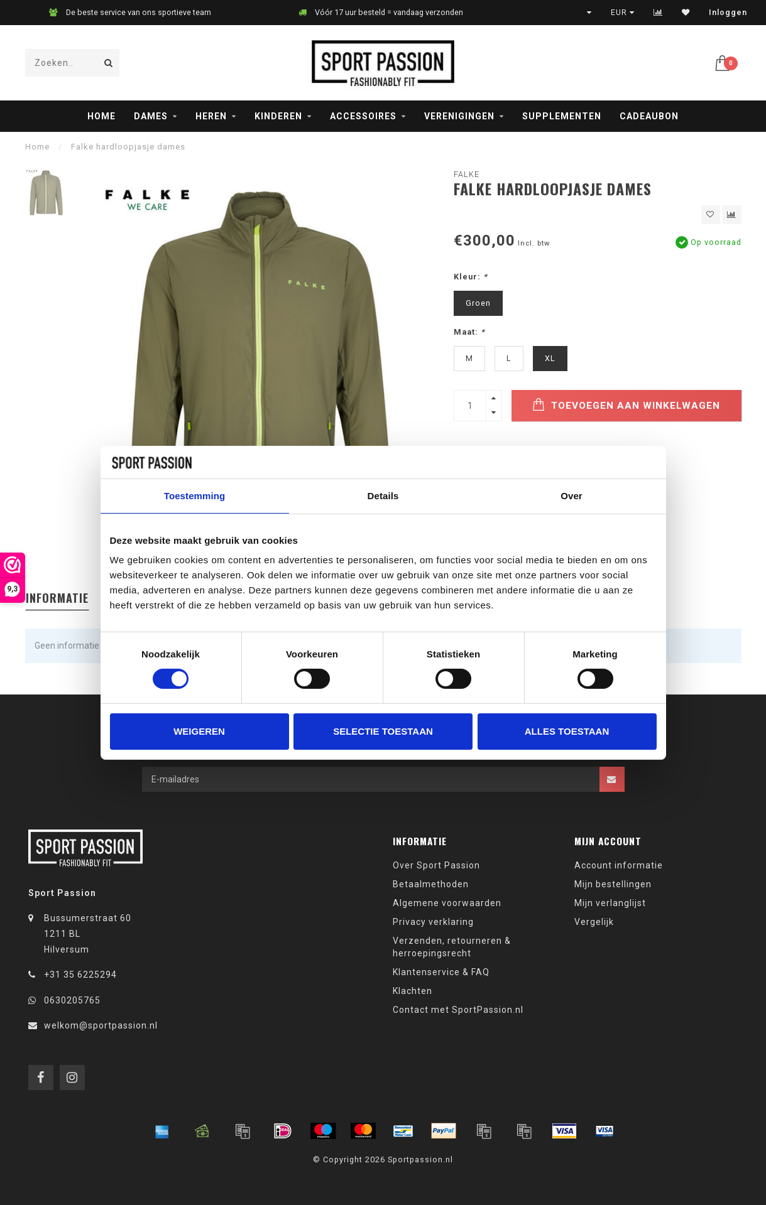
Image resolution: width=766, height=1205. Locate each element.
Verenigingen (459, 116)
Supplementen (561, 116)
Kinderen (278, 116)
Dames (151, 116)
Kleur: (471, 276)
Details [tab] (383, 495)
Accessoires (363, 116)
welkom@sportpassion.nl (101, 1025)
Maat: (469, 332)
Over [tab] (572, 495)
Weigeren (199, 731)
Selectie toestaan (383, 731)
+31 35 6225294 (80, 975)
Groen (478, 303)
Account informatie (618, 865)
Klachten (412, 991)
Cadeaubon (649, 116)
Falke (466, 174)
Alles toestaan (567, 731)
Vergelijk (594, 922)
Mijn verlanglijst (610, 903)
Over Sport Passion (436, 865)
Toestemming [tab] (195, 495)
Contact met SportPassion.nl (458, 1010)
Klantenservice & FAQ (441, 972)
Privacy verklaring (433, 922)
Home (101, 116)
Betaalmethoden (431, 884)
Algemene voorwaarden (447, 903)
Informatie (57, 598)
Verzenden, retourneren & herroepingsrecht (452, 947)
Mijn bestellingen (613, 884)
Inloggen (728, 12)
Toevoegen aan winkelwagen (626, 404)
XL (550, 358)
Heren (211, 116)
